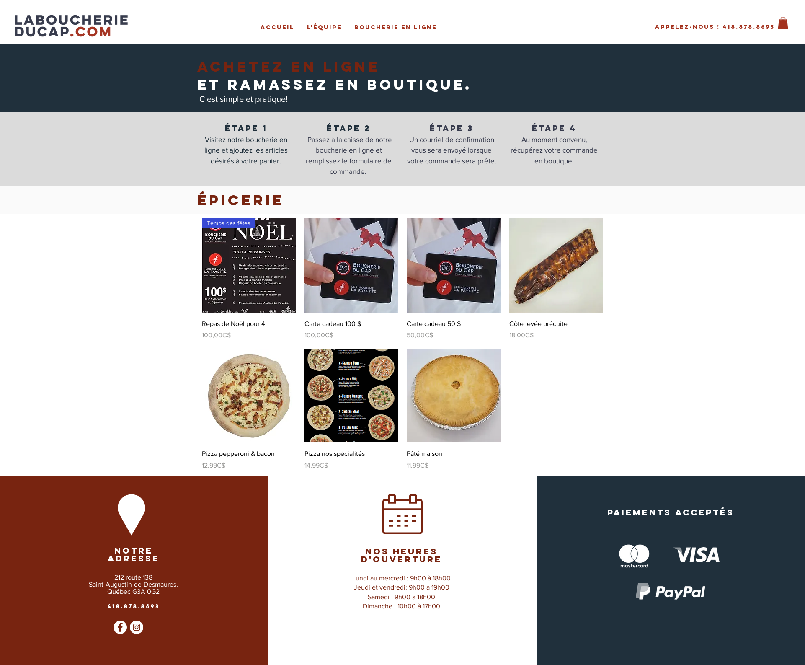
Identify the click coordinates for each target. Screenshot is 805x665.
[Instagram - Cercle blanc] (136, 627)
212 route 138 (133, 577)
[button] (783, 23)
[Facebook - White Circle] (120, 627)
